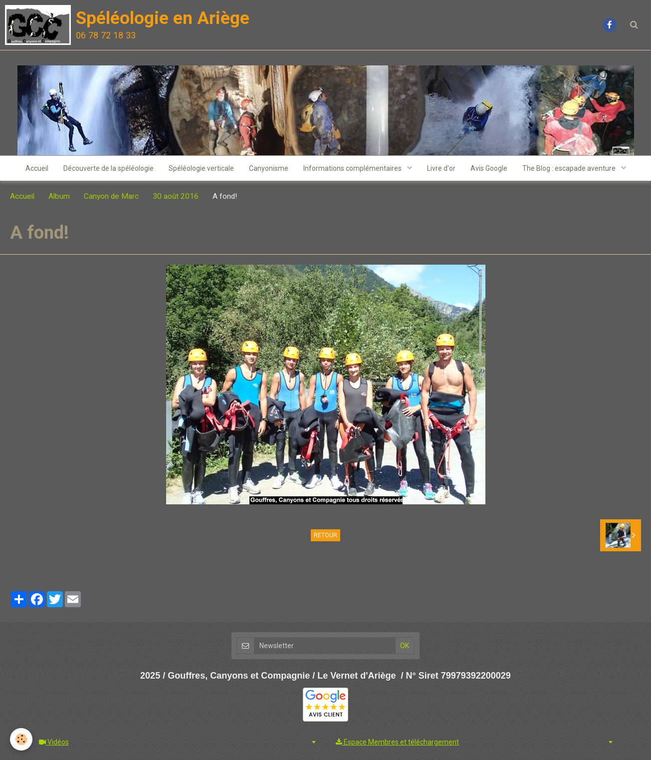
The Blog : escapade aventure (569, 168)
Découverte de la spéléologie (108, 168)
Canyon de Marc (111, 196)
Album (59, 196)
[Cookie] (21, 739)
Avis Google (488, 168)
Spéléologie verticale (201, 168)
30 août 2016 (176, 196)
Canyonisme (268, 168)
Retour (325, 535)
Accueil (36, 168)
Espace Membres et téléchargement (397, 742)
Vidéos (54, 742)
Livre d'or (441, 168)
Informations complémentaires (353, 168)
